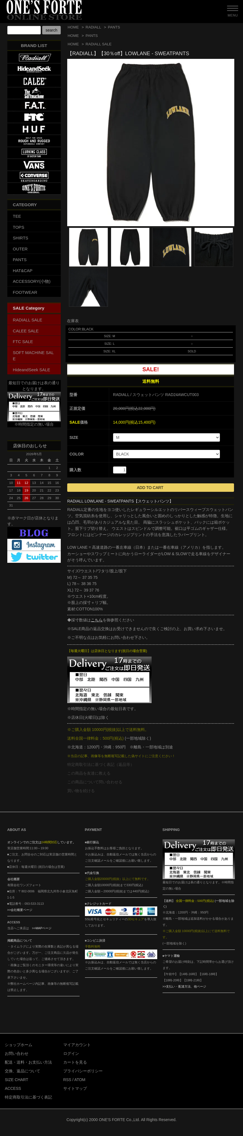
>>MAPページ (42, 928)
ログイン (71, 1053)
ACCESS (13, 1088)
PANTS (114, 27)
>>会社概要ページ (20, 910)
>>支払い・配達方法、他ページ (184, 986)
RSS (67, 1079)
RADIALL (93, 27)
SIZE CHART (16, 1079)
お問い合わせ (16, 1053)
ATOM (79, 1079)
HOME (73, 27)
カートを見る (75, 1062)
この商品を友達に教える (89, 773)
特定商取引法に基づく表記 (28, 1097)
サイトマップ (75, 1088)
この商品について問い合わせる (94, 782)
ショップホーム (18, 1044)
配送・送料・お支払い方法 (28, 1062)
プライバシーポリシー (83, 1071)
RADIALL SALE (98, 44)
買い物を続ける (81, 790)
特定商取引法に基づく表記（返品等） (100, 764)
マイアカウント (77, 1044)
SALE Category (28, 308)
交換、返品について (22, 1071)
